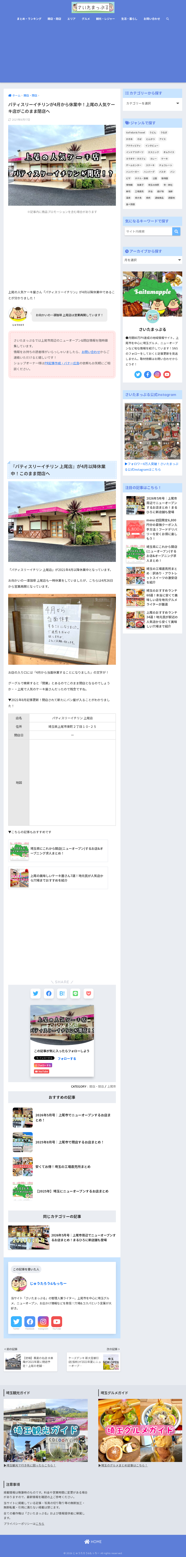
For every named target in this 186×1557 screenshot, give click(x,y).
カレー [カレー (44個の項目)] (153, 158)
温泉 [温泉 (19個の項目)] (128, 197)
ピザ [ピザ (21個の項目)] (128, 178)
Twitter (16, 1328)
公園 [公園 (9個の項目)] (155, 178)
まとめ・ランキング (29, 19)
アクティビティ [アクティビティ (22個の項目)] (133, 145)
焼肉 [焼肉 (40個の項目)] (148, 197)
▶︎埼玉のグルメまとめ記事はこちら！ (123, 1465)
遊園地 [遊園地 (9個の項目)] (171, 197)
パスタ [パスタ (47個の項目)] (162, 171)
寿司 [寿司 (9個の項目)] (128, 191)
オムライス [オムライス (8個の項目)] (168, 152)
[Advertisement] (93, 55)
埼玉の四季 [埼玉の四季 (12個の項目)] (153, 184)
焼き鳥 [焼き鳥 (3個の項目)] (138, 197)
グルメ (86, 19)
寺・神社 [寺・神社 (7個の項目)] (168, 184)
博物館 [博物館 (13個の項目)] (129, 184)
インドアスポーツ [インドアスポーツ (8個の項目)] (134, 152)
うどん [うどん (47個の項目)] (152, 132)
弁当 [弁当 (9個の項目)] (150, 191)
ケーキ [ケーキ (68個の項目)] (164, 158)
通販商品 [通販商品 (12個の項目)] (159, 197)
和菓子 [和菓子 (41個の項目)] (140, 184)
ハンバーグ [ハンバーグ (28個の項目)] (149, 171)
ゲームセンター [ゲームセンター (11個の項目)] (133, 165)
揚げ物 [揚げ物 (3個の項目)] (160, 191)
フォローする (67, 1058)
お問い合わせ (152, 19)
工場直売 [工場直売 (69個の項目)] (139, 191)
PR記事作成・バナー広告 (62, 363)
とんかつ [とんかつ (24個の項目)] (150, 138)
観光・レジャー (105, 19)
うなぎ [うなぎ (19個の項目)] (164, 132)
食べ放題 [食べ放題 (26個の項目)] (130, 204)
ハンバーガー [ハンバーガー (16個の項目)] (132, 171)
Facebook (29, 1328)
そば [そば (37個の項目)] (139, 138)
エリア (71, 19)
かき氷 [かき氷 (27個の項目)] (129, 138)
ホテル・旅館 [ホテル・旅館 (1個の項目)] (141, 178)
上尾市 (111, 1086)
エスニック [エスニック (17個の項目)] (153, 152)
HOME (93, 1541)
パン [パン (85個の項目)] (172, 171)
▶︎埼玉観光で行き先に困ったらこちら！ (30, 1465)
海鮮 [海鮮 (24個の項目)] (170, 191)
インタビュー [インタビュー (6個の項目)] (151, 145)
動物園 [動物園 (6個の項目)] (164, 178)
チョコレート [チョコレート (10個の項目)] (165, 165)
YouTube (56, 1328)
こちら (40, 1524)
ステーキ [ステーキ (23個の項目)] (150, 165)
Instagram (43, 1328)
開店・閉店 (54, 19)
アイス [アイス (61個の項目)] (162, 138)
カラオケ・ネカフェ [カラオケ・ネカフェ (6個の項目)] (136, 158)
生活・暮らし (129, 19)
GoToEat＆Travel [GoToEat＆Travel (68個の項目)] (135, 132)
